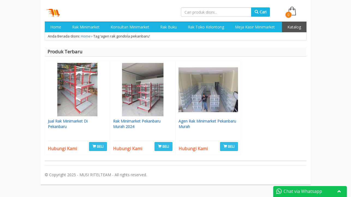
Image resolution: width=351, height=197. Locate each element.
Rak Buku (168, 27)
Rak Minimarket (86, 27)
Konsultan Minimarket (130, 27)
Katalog (294, 27)
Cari (260, 12)
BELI (98, 146)
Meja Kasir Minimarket (255, 27)
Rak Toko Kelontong (206, 27)
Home (55, 27)
